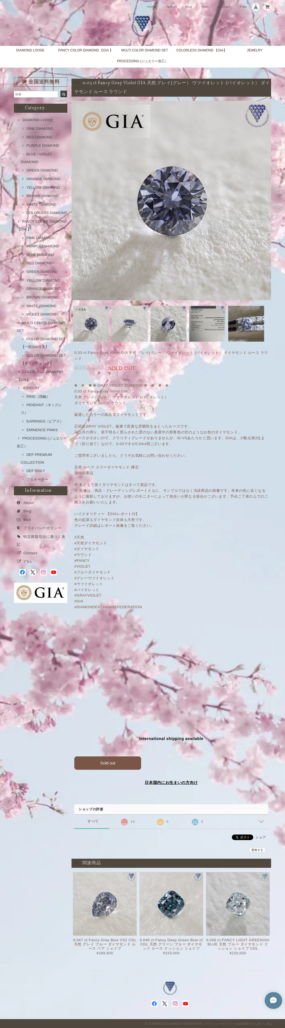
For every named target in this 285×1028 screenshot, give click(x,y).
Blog (188, 7)
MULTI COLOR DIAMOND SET (144, 50)
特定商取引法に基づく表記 (254, 1023)
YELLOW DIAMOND (43, 280)
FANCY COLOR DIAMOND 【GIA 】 (85, 50)
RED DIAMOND (39, 137)
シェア (260, 837)
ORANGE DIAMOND (43, 179)
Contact (224, 7)
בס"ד (243, 7)
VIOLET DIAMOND (42, 314)
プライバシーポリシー (42, 528)
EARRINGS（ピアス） (44, 421)
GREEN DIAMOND (42, 170)
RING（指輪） (38, 396)
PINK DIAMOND (39, 128)
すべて (93, 821)
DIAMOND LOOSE (30, 50)
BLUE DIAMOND (40, 255)
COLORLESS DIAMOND (46, 213)
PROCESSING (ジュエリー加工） (142, 61)
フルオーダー (37, 479)
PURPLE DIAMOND (42, 145)
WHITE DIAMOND (41, 204)
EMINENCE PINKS (42, 430)
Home (152, 7)
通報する (257, 849)
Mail (205, 7)
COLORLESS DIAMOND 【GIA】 (201, 50)
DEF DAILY (35, 471)
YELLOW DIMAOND (43, 187)
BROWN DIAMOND (42, 196)
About (171, 7)
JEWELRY (254, 50)
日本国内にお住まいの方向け (171, 782)
